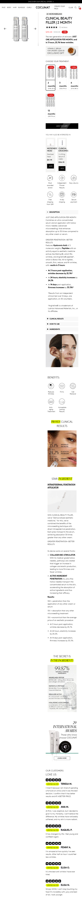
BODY (9, 7)
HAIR (14, 7)
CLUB (71, 7)
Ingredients (53, 329)
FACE (3, 7)
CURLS (29, 7)
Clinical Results (55, 318)
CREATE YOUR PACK (59, 7)
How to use (53, 324)
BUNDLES (21, 7)
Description (53, 212)
